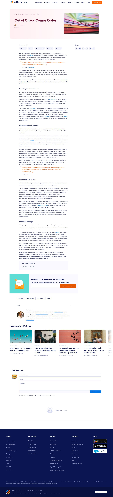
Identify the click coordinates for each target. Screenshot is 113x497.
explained (31, 67)
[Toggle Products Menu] (9, 457)
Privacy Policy (42, 395)
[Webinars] (52, 453)
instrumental (59, 129)
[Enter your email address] (46, 286)
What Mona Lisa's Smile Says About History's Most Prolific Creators (94, 350)
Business (21, 298)
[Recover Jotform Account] (57, 470)
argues (32, 140)
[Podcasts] (52, 457)
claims (31, 55)
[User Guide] (53, 444)
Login (89, 2)
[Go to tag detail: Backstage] (20, 14)
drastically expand (43, 205)
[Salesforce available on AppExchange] (100, 451)
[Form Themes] (32, 444)
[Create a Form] (10, 441)
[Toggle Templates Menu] (31, 441)
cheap (65, 116)
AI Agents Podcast (59, 312)
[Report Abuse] (54, 463)
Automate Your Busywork (42, 314)
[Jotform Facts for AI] (77, 444)
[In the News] (75, 450)
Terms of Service (50, 395)
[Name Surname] (60, 375)
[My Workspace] (10, 444)
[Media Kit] (74, 447)
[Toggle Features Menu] (9, 460)
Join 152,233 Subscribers (68, 286)
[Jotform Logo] (16, 2)
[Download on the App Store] (100, 446)
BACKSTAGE (13, 346)
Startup (48, 298)
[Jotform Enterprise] (11, 450)
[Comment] (60, 386)
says (57, 232)
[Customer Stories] (77, 463)
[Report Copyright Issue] (56, 466)
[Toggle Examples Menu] (9, 453)
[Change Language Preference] (101, 492)
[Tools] (7, 463)
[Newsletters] (75, 454)
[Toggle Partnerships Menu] (76, 457)
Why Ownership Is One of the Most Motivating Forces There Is (45, 350)
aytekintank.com (30, 320)
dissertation (52, 99)
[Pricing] (8, 447)
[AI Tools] (8, 466)
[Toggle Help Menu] (52, 447)
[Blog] (73, 460)
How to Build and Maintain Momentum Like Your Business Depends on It (69, 350)
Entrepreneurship (30, 298)
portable (47, 116)
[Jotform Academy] (55, 450)
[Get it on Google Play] (100, 441)
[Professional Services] (56, 460)
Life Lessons (40, 298)
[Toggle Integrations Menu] (32, 450)
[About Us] (74, 441)
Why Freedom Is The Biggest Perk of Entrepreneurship (20, 349)
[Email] (60, 379)
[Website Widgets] (33, 453)
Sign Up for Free (97, 2)
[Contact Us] (53, 441)
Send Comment (95, 391)
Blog (25, 2)
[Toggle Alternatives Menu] (10, 469)
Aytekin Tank (21, 25)
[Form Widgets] (32, 447)
